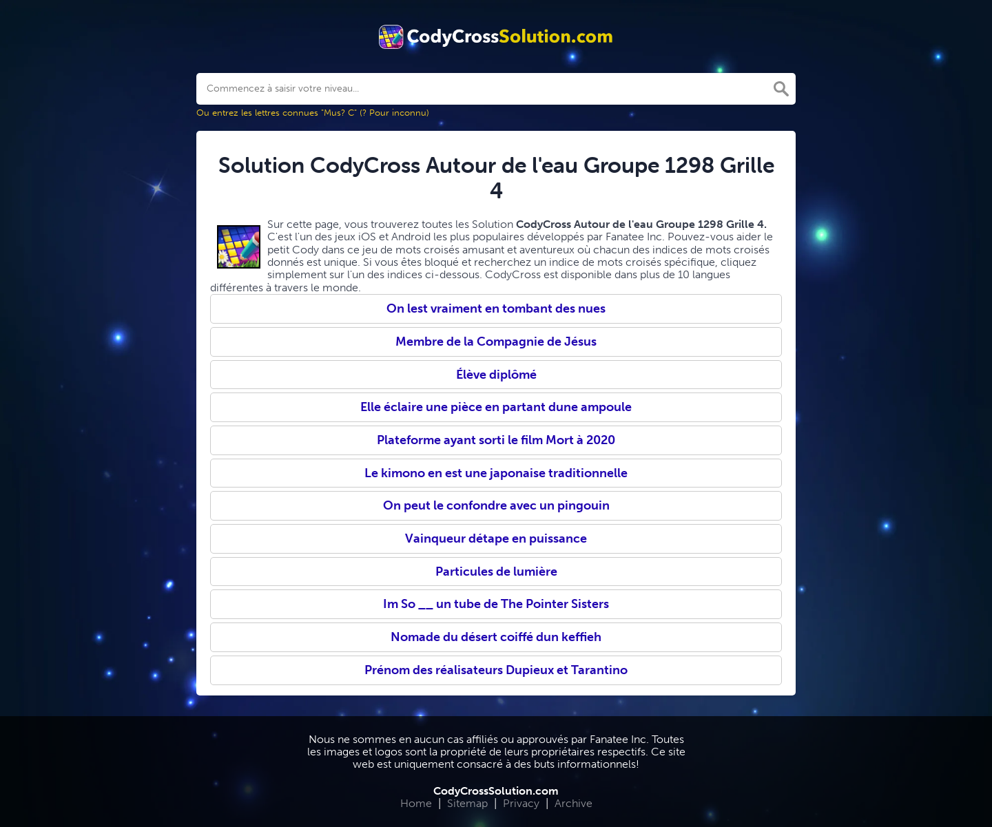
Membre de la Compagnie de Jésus (496, 341)
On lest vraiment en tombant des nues (496, 308)
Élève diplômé (496, 374)
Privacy (521, 803)
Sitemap (467, 803)
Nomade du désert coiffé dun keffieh (496, 637)
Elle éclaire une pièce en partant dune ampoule (496, 407)
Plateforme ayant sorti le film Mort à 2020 (496, 440)
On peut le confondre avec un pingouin (496, 505)
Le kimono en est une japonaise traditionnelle (496, 473)
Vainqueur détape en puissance (496, 538)
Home (416, 803)
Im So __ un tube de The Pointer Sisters (496, 603)
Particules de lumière (496, 571)
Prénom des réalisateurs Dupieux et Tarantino (496, 670)
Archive (573, 803)
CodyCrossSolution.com (496, 790)
